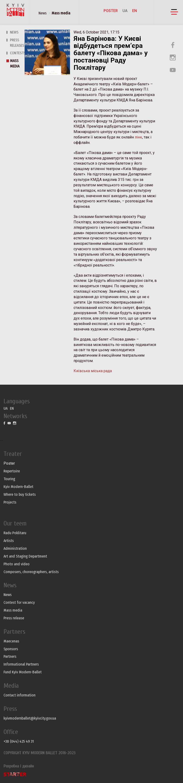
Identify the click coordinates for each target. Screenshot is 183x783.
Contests (18, 53)
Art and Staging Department (25, 556)
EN (134, 10)
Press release (14, 618)
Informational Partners (21, 664)
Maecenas (11, 641)
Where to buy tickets (20, 494)
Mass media (61, 13)
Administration (15, 548)
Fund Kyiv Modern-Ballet (23, 672)
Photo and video (17, 564)
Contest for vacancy (19, 602)
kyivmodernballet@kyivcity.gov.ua (30, 718)
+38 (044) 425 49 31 (19, 741)
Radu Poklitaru (15, 533)
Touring (9, 479)
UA (124, 10)
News (43, 13)
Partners (10, 656)
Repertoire (12, 471)
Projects (10, 502)
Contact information (19, 695)
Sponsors (11, 649)
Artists (9, 540)
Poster (111, 10)
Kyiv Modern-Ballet (18, 486)
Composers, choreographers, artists (31, 572)
